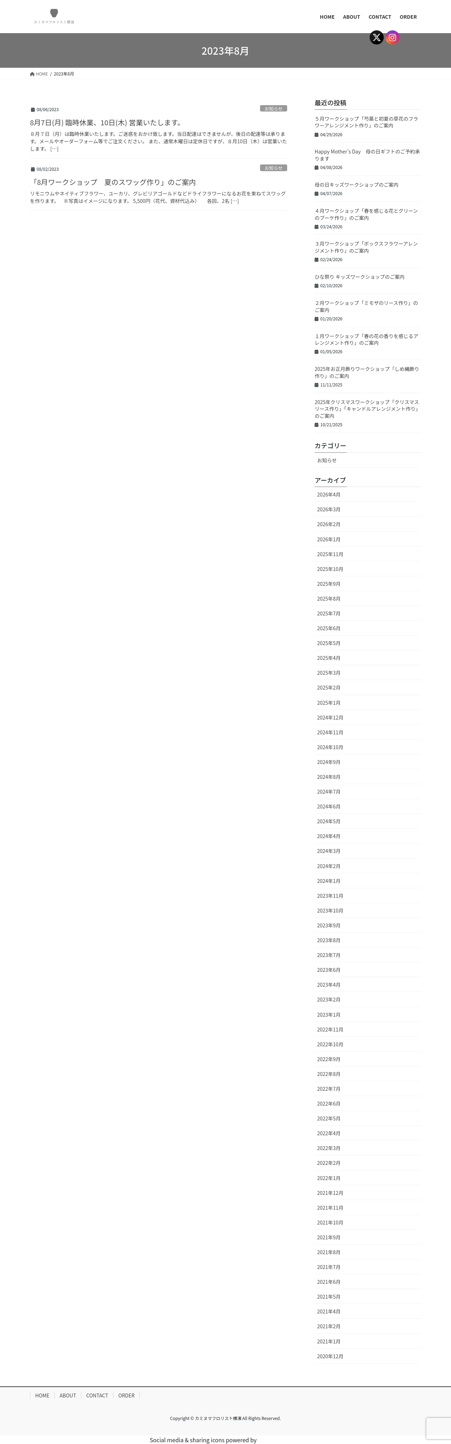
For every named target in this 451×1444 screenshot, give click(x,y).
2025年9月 (329, 583)
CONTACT (97, 1395)
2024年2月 (329, 866)
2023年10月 (330, 910)
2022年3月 (329, 1147)
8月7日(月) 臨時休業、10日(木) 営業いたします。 (107, 122)
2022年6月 (329, 1103)
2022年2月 (329, 1162)
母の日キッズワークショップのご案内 (357, 184)
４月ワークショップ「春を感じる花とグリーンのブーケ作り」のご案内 (366, 214)
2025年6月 (329, 628)
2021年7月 (329, 1266)
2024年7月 (329, 791)
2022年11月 (330, 1029)
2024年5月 (329, 821)
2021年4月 (329, 1311)
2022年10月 (330, 1044)
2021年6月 (329, 1281)
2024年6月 (329, 806)
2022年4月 (329, 1133)
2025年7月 (329, 613)
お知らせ (274, 108)
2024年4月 (329, 836)
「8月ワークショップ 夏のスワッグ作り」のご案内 (113, 182)
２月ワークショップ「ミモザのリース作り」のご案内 (366, 306)
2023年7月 (329, 954)
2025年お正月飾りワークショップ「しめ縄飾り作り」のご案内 (367, 372)
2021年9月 (329, 1237)
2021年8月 (329, 1252)
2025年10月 (330, 568)
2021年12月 (330, 1192)
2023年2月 (329, 999)
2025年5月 (329, 642)
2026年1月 (329, 539)
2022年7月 (329, 1088)
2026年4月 (329, 494)
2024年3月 (329, 850)
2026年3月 (329, 509)
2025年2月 (329, 687)
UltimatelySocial (279, 1440)
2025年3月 (329, 672)
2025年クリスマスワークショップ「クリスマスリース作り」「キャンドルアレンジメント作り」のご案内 (367, 408)
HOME (42, 1395)
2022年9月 (329, 1059)
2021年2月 (329, 1326)
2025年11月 (330, 554)
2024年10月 (330, 747)
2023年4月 (329, 984)
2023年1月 (329, 1014)
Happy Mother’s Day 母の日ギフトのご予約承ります (367, 155)
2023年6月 (329, 969)
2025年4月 (329, 657)
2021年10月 (330, 1222)
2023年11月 (330, 895)
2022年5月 (329, 1118)
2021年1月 (329, 1341)
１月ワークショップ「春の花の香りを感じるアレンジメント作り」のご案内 (366, 339)
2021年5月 (329, 1296)
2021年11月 (330, 1207)
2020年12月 (330, 1356)
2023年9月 (329, 925)
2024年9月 (329, 761)
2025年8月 (329, 598)
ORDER (126, 1395)
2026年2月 (329, 524)
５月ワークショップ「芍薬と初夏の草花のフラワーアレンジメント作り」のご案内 (366, 122)
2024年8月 (329, 776)
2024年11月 (330, 732)
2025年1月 (329, 702)
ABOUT (68, 1395)
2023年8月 (329, 940)
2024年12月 (330, 717)
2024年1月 (329, 880)
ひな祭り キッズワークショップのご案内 (359, 276)
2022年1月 (329, 1177)
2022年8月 (329, 1073)
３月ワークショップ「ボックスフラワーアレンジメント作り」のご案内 (366, 247)
